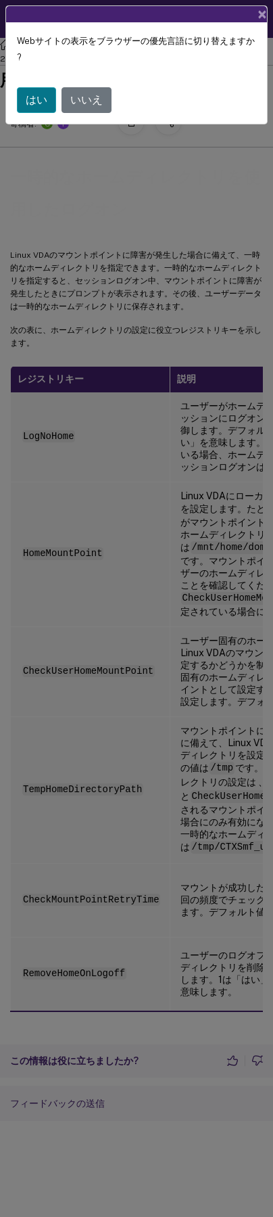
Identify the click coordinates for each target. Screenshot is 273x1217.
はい (36, 99)
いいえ (86, 99)
